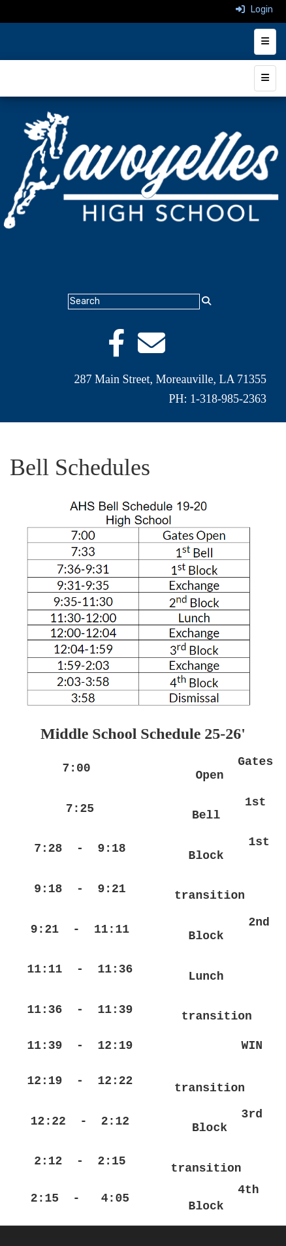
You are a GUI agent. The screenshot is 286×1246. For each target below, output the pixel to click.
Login (254, 9)
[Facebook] (123, 350)
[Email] (158, 350)
